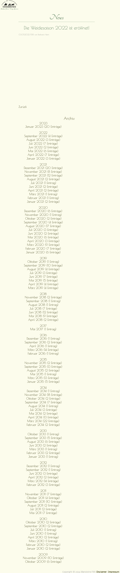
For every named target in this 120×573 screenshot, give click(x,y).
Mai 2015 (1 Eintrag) (43, 374)
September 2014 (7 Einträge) (43, 402)
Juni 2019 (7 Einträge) (43, 276)
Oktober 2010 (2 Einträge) (43, 522)
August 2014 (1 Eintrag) (43, 406)
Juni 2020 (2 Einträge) (43, 233)
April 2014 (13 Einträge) (43, 417)
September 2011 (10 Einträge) (43, 501)
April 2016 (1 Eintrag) (43, 346)
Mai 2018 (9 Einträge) (43, 316)
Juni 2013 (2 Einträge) (43, 445)
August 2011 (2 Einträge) (43, 505)
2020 (43, 207)
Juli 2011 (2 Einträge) (43, 509)
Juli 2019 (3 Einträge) (43, 272)
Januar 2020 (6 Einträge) (43, 252)
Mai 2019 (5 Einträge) (43, 280)
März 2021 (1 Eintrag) (43, 194)
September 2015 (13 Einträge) (43, 366)
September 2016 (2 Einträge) (43, 342)
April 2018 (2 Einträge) (43, 319)
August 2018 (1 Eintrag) (43, 304)
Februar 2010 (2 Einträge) (43, 544)
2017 (43, 325)
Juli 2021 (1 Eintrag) (43, 182)
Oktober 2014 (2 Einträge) (43, 398)
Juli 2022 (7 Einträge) (43, 143)
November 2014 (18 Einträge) (43, 394)
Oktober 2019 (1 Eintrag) (43, 261)
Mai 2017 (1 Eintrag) (43, 329)
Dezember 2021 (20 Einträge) (43, 168)
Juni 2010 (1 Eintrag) (43, 533)
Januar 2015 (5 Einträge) (43, 381)
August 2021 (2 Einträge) (43, 179)
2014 (43, 387)
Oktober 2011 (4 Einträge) (43, 498)
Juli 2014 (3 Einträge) (43, 409)
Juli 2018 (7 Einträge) (43, 308)
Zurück (23, 106)
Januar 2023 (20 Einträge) (43, 126)
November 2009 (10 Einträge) (43, 558)
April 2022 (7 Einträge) (43, 154)
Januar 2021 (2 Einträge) (43, 201)
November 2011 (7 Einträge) (43, 494)
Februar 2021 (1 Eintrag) (43, 198)
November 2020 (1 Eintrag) (43, 214)
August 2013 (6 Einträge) (43, 441)
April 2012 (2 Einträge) (43, 477)
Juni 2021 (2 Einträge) (43, 186)
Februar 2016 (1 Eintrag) (43, 353)
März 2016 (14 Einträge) (43, 349)
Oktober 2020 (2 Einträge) (43, 218)
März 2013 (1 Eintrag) (43, 449)
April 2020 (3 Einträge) (43, 241)
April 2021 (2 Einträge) (43, 190)
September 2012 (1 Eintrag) (43, 469)
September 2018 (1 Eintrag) (43, 301)
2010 (43, 518)
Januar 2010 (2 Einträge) (43, 548)
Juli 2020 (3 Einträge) (43, 229)
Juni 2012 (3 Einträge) (43, 473)
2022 (43, 132)
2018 (43, 294)
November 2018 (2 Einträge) (43, 297)
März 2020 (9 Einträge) (43, 244)
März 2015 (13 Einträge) (43, 378)
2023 (43, 123)
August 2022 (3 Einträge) (43, 139)
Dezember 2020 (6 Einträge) (43, 211)
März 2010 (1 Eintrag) (43, 541)
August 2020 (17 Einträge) (43, 226)
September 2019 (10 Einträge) (43, 265)
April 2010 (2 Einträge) (43, 537)
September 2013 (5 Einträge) (43, 438)
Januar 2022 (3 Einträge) (43, 158)
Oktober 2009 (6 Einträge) (43, 561)
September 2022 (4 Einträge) (43, 136)
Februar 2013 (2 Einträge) (43, 452)
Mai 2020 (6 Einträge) (43, 237)
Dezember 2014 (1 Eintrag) (43, 391)
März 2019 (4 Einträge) (43, 288)
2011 (43, 490)
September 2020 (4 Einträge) (43, 222)
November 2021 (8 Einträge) (43, 171)
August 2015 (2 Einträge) (43, 370)
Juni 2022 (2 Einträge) (43, 147)
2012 (43, 462)
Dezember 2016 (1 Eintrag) (43, 338)
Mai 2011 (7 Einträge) (43, 512)
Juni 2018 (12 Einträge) (43, 312)
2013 (43, 430)
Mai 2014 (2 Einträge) (43, 413)
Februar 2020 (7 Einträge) (43, 248)
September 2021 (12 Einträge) (43, 175)
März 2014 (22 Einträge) (43, 421)
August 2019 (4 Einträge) (43, 269)
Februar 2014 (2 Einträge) (43, 424)
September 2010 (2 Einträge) (43, 526)
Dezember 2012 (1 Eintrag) (43, 466)
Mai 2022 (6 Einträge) (43, 151)
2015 (43, 359)
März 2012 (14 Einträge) (43, 481)
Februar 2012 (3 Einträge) (43, 484)
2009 (43, 554)
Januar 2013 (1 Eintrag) (43, 456)
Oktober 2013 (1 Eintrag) (43, 434)
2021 (43, 164)
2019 (43, 258)
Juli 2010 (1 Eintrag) (43, 529)
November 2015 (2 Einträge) (43, 362)
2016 (43, 335)
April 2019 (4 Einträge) (43, 284)
